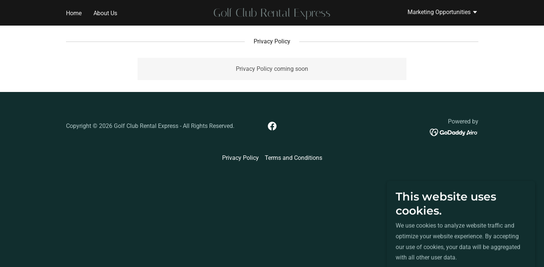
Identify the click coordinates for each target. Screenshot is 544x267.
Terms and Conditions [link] (293, 157)
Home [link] (74, 13)
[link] (272, 14)
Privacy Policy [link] (240, 157)
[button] (443, 13)
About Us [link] (105, 13)
